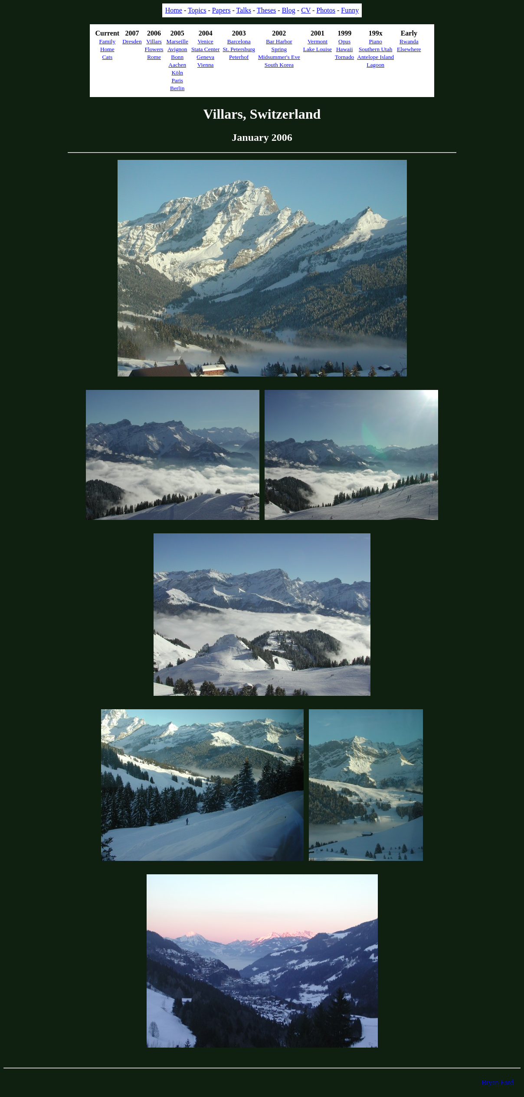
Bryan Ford (497, 1082)
